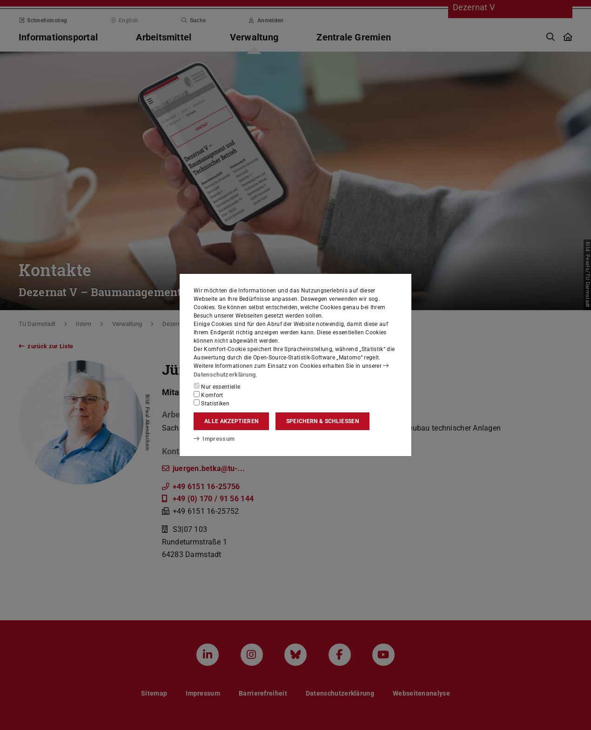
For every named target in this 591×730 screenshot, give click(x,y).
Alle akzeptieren (231, 421)
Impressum (212, 438)
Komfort (208, 394)
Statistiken (211, 403)
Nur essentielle (217, 386)
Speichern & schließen (322, 421)
